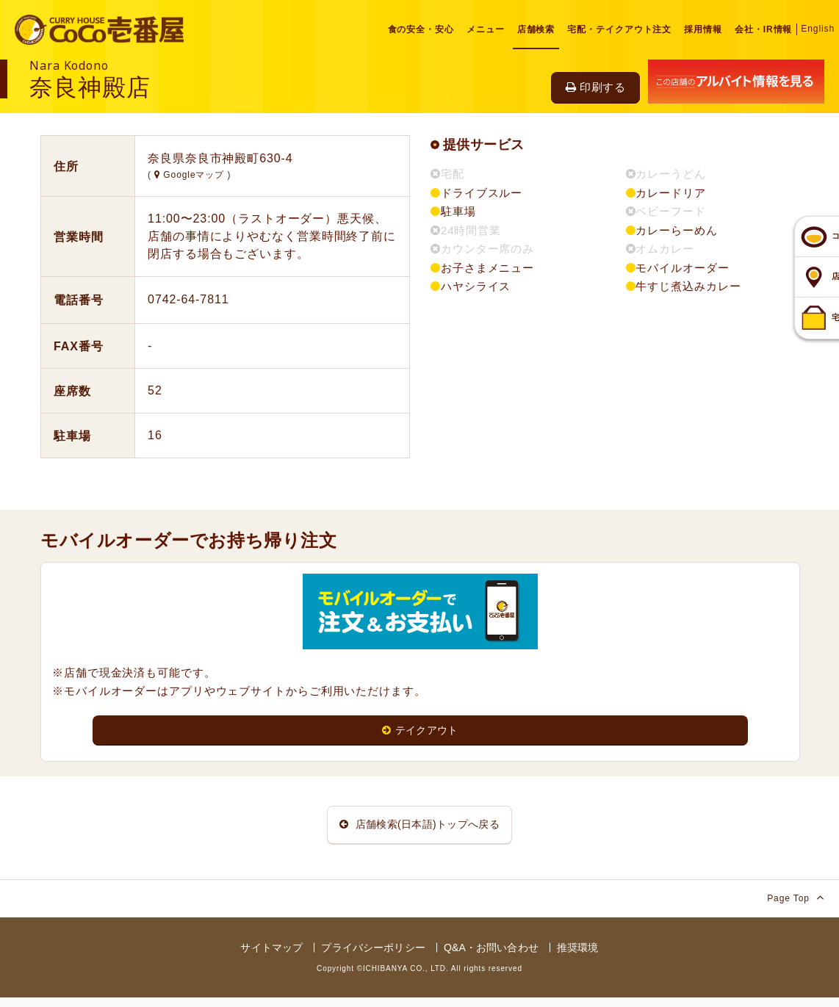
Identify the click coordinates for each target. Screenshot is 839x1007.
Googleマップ (190, 175)
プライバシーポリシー (373, 957)
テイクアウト (420, 730)
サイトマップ (271, 957)
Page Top (795, 906)
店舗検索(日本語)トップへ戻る (419, 829)
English (818, 29)
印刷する (595, 87)
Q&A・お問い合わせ (491, 957)
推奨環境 (578, 957)
